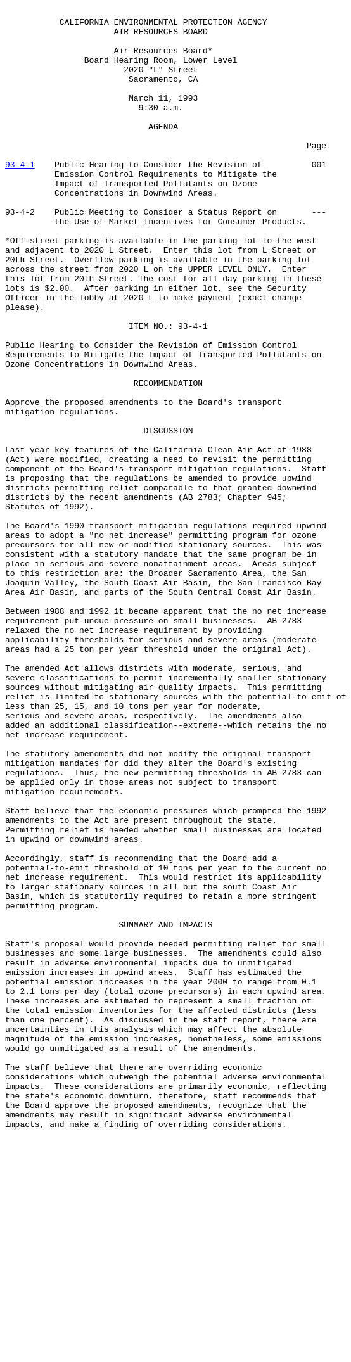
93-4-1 (20, 196)
